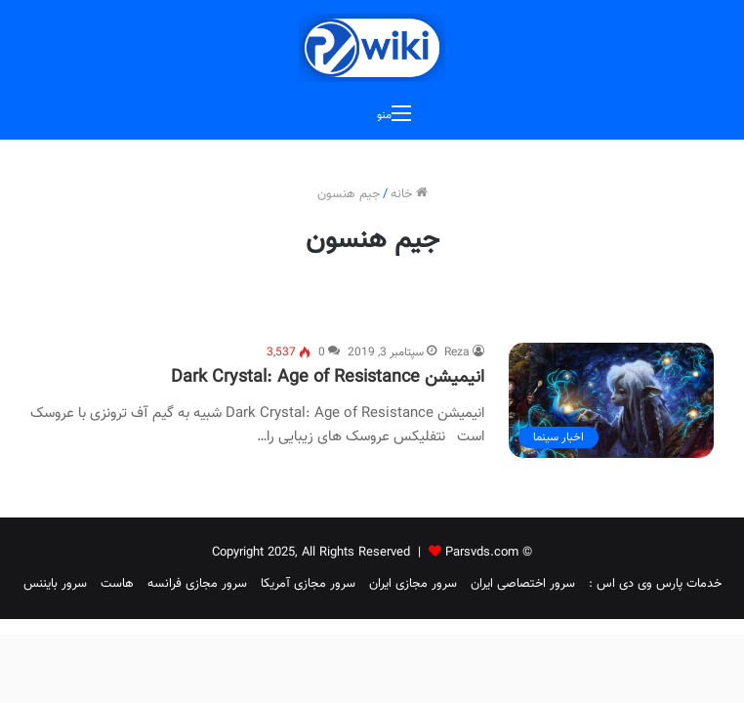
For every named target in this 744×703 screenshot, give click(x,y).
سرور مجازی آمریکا (308, 584)
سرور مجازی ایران (413, 584)
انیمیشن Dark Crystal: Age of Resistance (327, 378)
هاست (117, 584)
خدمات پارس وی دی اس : (655, 584)
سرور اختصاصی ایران (523, 584)
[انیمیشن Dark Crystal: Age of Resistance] (611, 400)
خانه (409, 194)
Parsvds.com (481, 552)
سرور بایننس (55, 584)
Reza (457, 352)
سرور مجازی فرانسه (197, 584)
